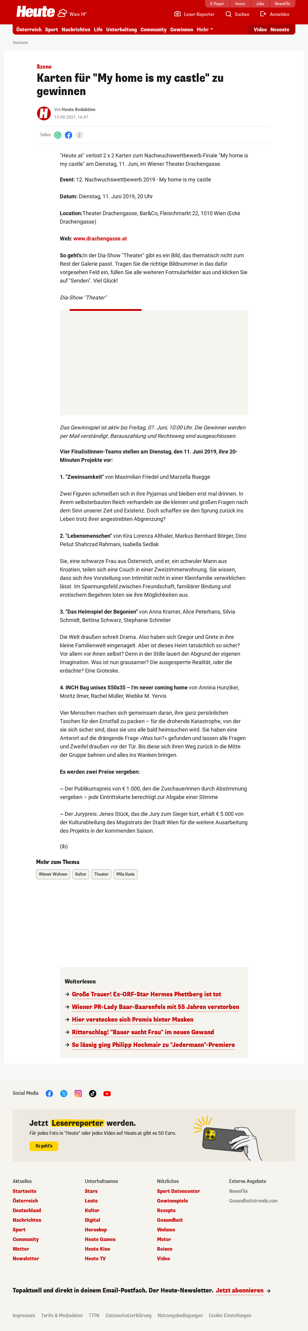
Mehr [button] (203, 29)
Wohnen (166, 1230)
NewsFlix (238, 1191)
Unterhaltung (121, 29)
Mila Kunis (125, 874)
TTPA (94, 1315)
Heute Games (100, 1240)
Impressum (24, 1315)
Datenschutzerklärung (129, 1315)
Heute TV (95, 1259)
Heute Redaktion (78, 110)
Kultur (80, 874)
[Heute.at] (35, 11)
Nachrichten (76, 29)
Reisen (164, 1249)
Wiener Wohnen (53, 874)
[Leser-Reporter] (194, 14)
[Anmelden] (274, 14)
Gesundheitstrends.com (253, 1201)
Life (98, 29)
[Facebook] (68, 135)
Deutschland (27, 1211)
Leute (91, 1201)
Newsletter (26, 1259)
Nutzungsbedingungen (180, 1315)
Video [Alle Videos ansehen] (260, 29)
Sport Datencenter (178, 1191)
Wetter (21, 1249)
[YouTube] (107, 1093)
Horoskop (96, 1230)
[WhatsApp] (57, 135)
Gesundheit (170, 1220)
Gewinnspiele (172, 1201)
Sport (51, 29)
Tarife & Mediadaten (62, 1315)
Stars (91, 1191)
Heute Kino (97, 1249)
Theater (101, 874)
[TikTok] (92, 1093)
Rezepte (166, 1211)
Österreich (29, 29)
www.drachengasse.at (100, 238)
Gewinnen (181, 29)
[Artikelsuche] (237, 14)
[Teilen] (79, 135)
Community (153, 29)
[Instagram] (78, 1093)
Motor (164, 1240)
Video (163, 1259)
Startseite (20, 43)
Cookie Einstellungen (230, 1315)
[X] (63, 1093)
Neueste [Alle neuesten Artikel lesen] (279, 29)
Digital (92, 1220)
